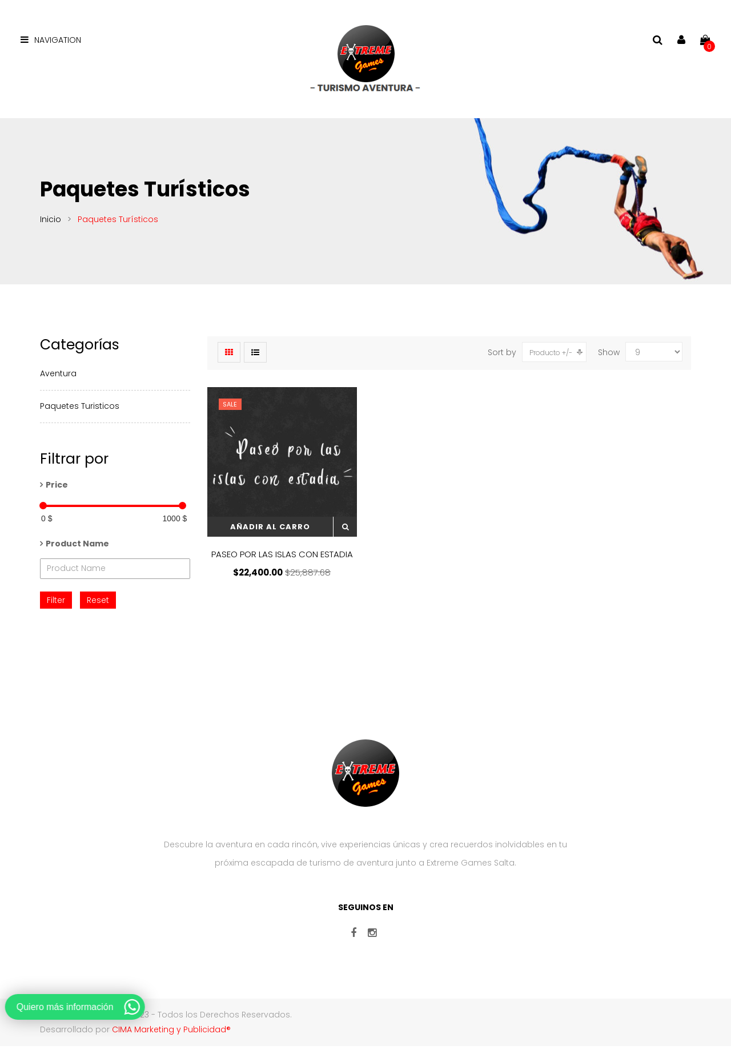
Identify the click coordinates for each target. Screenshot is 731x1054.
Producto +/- (550, 360)
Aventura (58, 381)
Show (609, 359)
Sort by (502, 359)
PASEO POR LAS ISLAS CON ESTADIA (282, 562)
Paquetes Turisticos (79, 413)
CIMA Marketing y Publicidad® (171, 1037)
